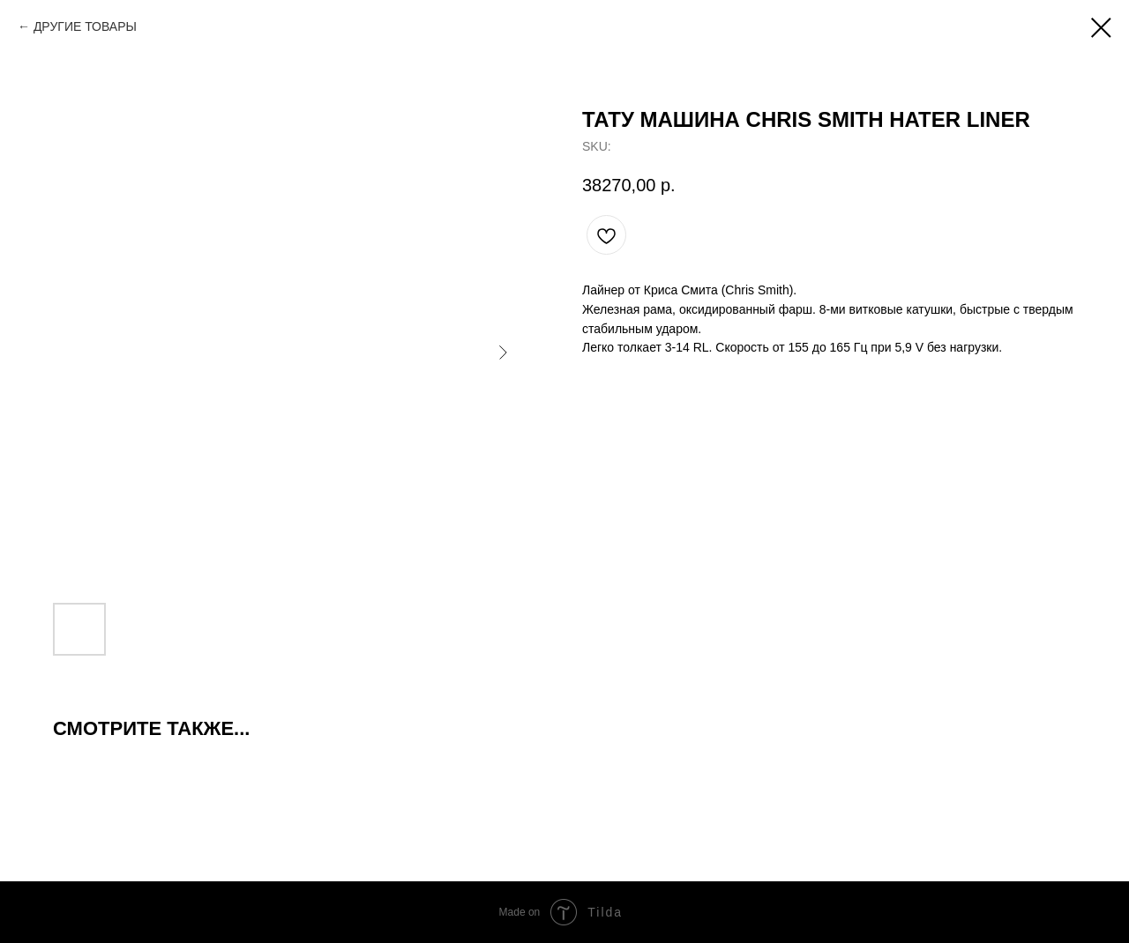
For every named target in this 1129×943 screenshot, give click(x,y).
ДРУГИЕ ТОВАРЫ (85, 26)
